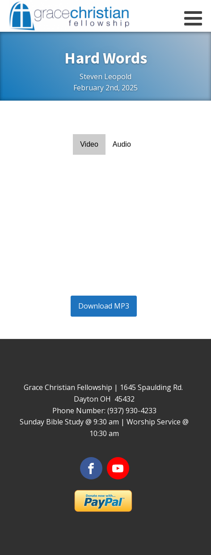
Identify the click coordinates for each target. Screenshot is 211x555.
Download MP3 (103, 306)
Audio (122, 144)
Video (89, 144)
